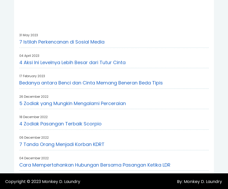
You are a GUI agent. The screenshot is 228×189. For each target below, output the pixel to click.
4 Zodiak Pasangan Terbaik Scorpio (60, 123)
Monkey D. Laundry (61, 182)
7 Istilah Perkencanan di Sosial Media (61, 42)
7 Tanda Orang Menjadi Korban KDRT (61, 144)
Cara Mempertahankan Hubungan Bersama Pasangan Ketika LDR (94, 165)
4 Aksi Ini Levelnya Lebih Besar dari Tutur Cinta (72, 62)
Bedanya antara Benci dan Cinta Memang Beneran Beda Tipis (91, 83)
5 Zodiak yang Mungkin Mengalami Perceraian (72, 103)
